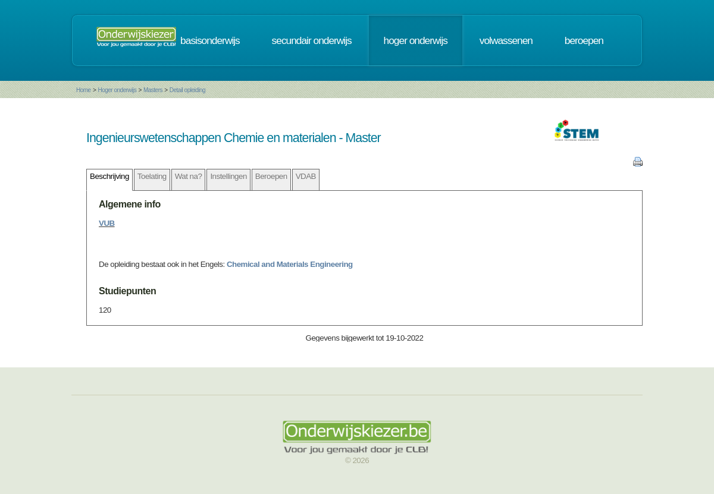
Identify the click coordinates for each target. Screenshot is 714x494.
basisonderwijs (210, 40)
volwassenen (506, 40)
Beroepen (271, 176)
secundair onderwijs (312, 40)
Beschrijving (109, 176)
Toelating (152, 176)
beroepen (584, 40)
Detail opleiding (187, 90)
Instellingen (228, 176)
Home (83, 90)
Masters (152, 90)
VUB (107, 223)
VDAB (306, 176)
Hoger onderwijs (117, 90)
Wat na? (188, 176)
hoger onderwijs (415, 40)
